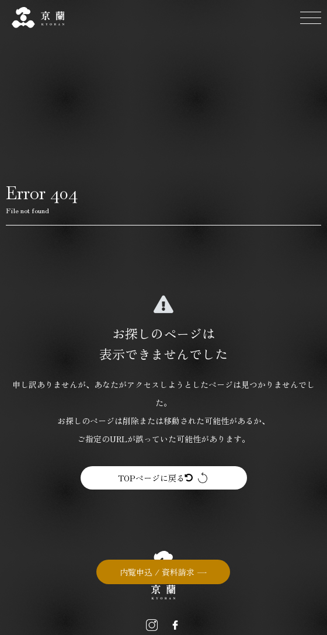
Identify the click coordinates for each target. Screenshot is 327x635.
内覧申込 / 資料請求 (157, 572)
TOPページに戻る (155, 478)
